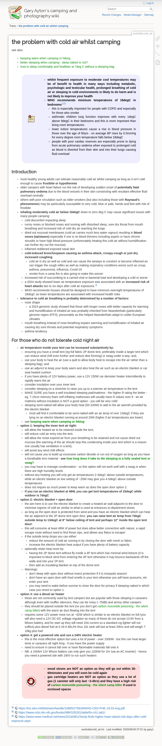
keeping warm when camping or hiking (45, 58)
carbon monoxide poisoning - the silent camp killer (86, 685)
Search (152, 9)
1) (63, 103)
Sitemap (149, 14)
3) (96, 285)
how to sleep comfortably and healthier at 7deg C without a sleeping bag (67, 66)
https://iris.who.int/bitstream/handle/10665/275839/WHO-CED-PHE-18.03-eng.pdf (71, 708)
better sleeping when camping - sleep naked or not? (54, 62)
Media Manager (133, 14)
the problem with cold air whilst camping (43, 26)
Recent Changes (111, 14)
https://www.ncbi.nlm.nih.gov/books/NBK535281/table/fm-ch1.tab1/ (61, 712)
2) (65, 103)
